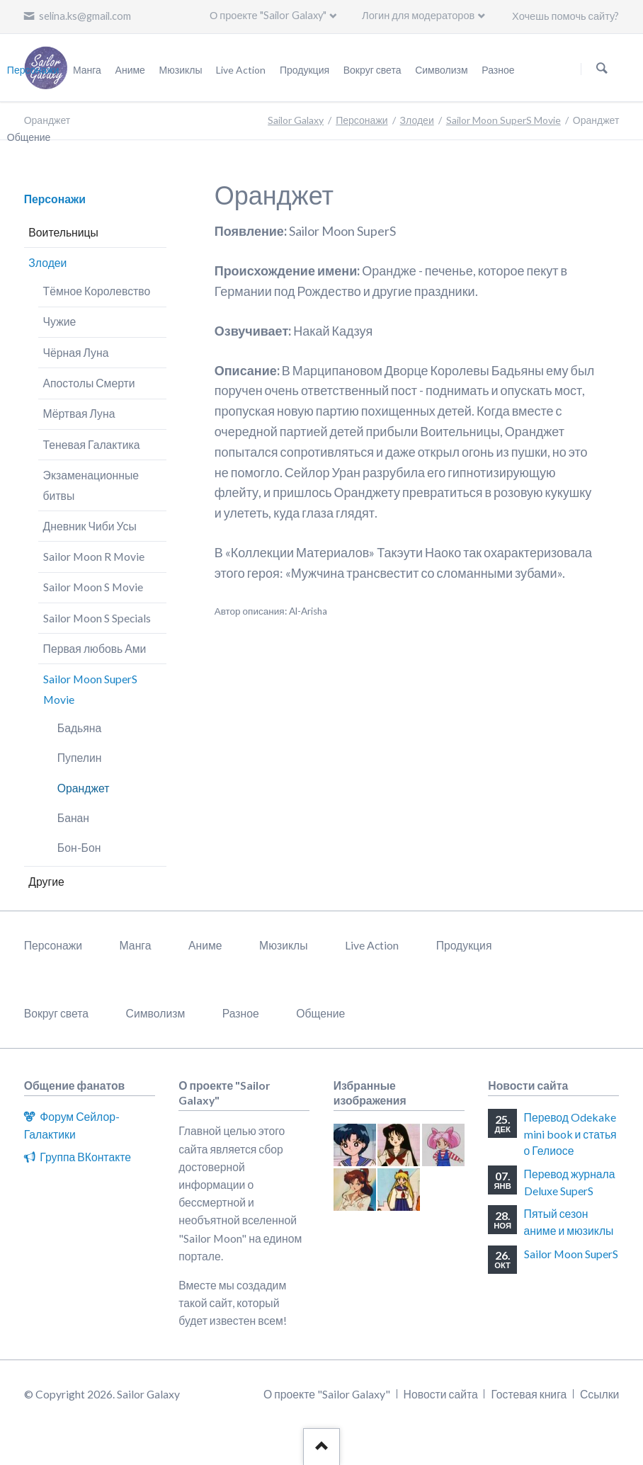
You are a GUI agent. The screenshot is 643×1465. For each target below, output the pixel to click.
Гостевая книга (529, 1394)
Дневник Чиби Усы (90, 525)
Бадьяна (79, 727)
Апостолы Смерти (89, 382)
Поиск (601, 68)
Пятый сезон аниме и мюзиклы (569, 1222)
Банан (73, 817)
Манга (136, 945)
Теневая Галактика (91, 444)
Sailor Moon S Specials (97, 618)
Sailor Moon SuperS (571, 1253)
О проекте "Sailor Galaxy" (268, 15)
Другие (46, 881)
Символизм (156, 1013)
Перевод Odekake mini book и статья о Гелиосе (570, 1133)
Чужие (59, 321)
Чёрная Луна (76, 352)
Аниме (205, 945)
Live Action (372, 945)
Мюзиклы (283, 945)
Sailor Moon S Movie (93, 586)
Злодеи (417, 120)
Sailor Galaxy (296, 120)
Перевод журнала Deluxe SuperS (569, 1182)
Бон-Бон (79, 847)
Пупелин (79, 757)
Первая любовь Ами (95, 648)
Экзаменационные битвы (91, 485)
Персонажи (361, 120)
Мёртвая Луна (79, 413)
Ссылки (599, 1394)
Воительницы (63, 232)
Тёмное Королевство (97, 290)
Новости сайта (441, 1394)
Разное (240, 1013)
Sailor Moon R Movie (93, 556)
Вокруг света (56, 1013)
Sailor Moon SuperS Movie (503, 120)
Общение (320, 1013)
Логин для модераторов (418, 15)
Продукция (464, 945)
